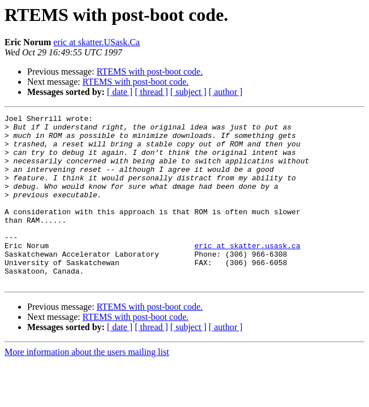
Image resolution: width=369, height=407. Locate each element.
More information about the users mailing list (87, 386)
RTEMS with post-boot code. (150, 71)
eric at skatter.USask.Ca (96, 42)
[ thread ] (151, 92)
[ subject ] (188, 92)
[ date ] (119, 92)
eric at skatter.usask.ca (247, 272)
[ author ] (226, 92)
